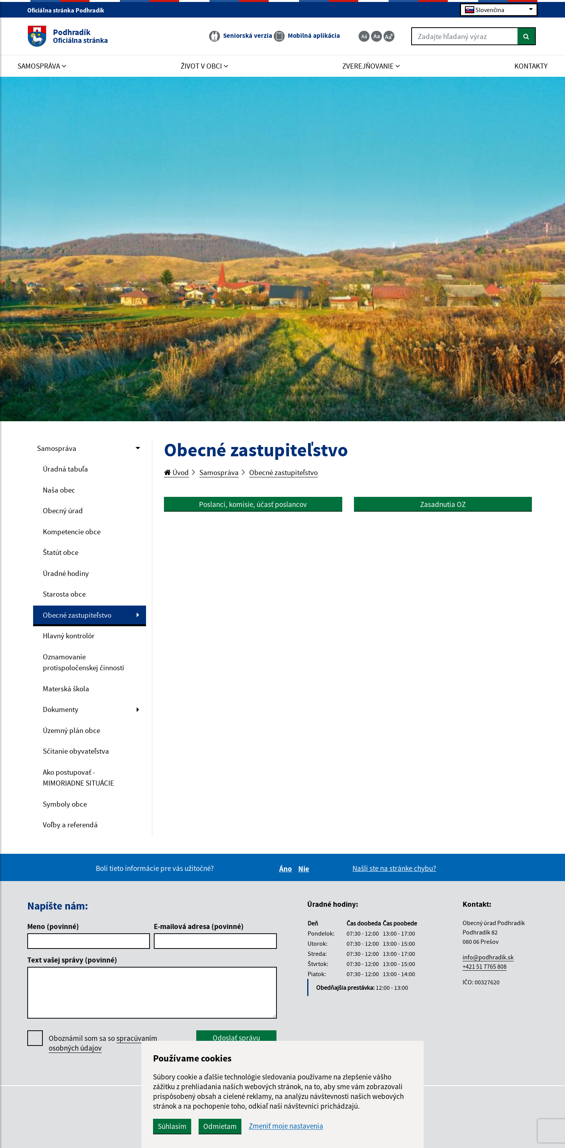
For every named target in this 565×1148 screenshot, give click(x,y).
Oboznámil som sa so (103, 1043)
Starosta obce (64, 594)
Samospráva (56, 448)
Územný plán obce (71, 730)
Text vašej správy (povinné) (72, 959)
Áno (286, 868)
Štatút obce (60, 552)
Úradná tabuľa (65, 468)
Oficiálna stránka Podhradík (69, 10)
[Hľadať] (526, 36)
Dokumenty (60, 709)
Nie (305, 868)
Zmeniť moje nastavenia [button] (286, 1126)
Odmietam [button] (220, 1126)
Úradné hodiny (66, 573)
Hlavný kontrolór (69, 635)
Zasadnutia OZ (443, 504)
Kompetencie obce (71, 531)
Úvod (176, 472)
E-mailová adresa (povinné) (199, 926)
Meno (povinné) (53, 926)
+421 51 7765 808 (485, 966)
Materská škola (66, 688)
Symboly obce (65, 804)
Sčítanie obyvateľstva (76, 751)
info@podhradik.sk (488, 957)
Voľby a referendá (70, 824)
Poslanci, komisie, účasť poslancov (253, 504)
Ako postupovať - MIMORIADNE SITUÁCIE (78, 777)
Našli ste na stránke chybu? (394, 868)
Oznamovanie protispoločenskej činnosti (83, 662)
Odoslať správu (236, 1037)
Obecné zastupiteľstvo (77, 615)
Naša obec (59, 490)
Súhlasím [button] (172, 1126)
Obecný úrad (63, 510)
